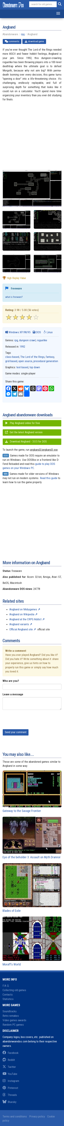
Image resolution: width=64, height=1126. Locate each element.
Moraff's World (32, 941)
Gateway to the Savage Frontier (32, 791)
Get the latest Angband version (23, 432)
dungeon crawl (27, 340)
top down (35, 367)
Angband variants (19, 624)
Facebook (10, 1053)
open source (25, 361)
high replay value (14, 278)
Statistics (8, 999)
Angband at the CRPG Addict (25, 619)
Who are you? (11, 681)
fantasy (50, 357)
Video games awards (14, 1020)
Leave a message (13, 694)
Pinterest (10, 1088)
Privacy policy (37, 1116)
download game (34, 41)
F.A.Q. (6, 985)
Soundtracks (10, 1011)
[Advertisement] (32, 138)
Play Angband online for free (22, 423)
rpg (23, 34)
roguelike (42, 340)
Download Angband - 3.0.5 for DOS (26, 441)
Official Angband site (21, 629)
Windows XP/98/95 (17, 332)
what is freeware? (14, 297)
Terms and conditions (15, 1116)
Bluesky (9, 1102)
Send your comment (15, 732)
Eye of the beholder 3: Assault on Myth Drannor (32, 838)
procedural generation (45, 361)
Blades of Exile (32, 887)
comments (12, 41)
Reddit (9, 1060)
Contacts (8, 994)
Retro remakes (11, 1015)
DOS (37, 332)
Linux (48, 332)
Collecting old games (14, 990)
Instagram (11, 1081)
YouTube (10, 1074)
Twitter (9, 1067)
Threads (10, 1095)
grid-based (11, 361)
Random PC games (13, 1024)
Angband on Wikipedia (21, 614)
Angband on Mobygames (23, 609)
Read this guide (48, 478)
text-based (22, 367)
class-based (12, 357)
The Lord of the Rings (32, 357)
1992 (22, 346)
